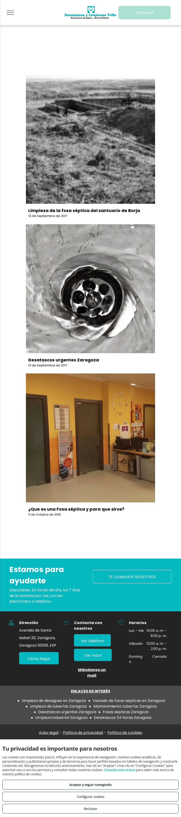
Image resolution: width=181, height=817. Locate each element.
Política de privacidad (83, 732)
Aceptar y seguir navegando (90, 784)
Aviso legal (48, 732)
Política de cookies (124, 732)
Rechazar (90, 808)
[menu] (10, 13)
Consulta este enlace (119, 770)
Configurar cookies (90, 796)
